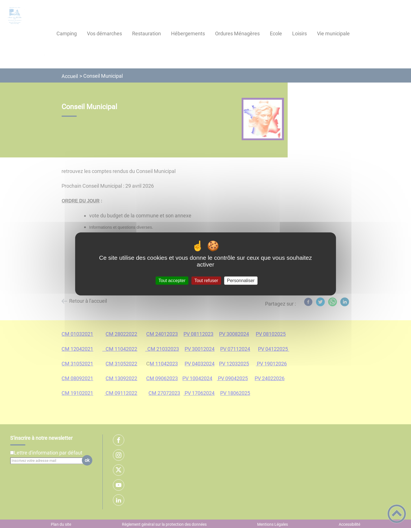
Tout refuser (206, 280)
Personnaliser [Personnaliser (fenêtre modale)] (241, 280)
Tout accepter (171, 280)
